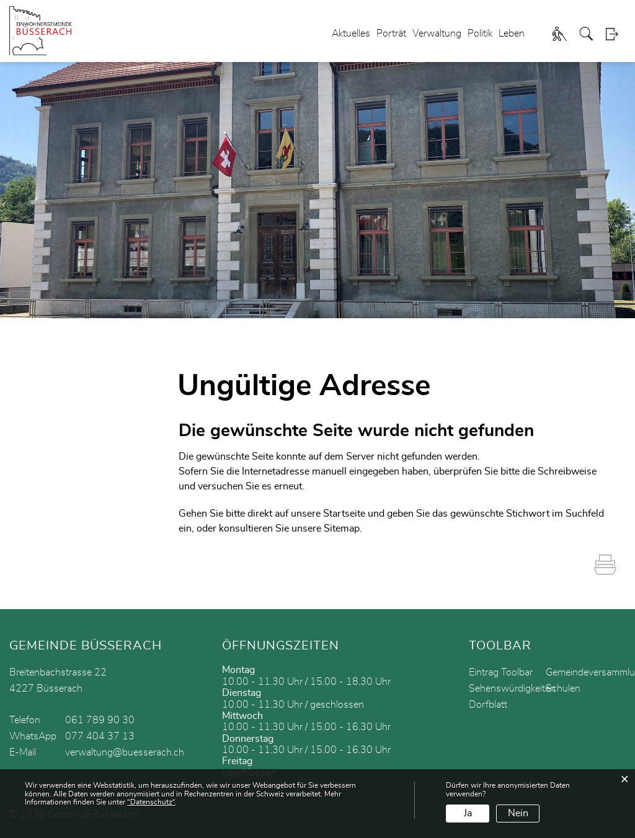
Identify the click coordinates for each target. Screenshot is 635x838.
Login (616, 33)
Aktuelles (351, 33)
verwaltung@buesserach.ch (124, 752)
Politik (480, 33)
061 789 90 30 (100, 720)
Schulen (563, 688)
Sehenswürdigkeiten (512, 688)
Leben (512, 33)
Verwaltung (436, 33)
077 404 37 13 (100, 736)
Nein (518, 813)
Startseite (344, 514)
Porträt (391, 33)
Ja (468, 813)
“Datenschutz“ (151, 802)
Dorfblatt (488, 705)
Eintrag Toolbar (501, 672)
